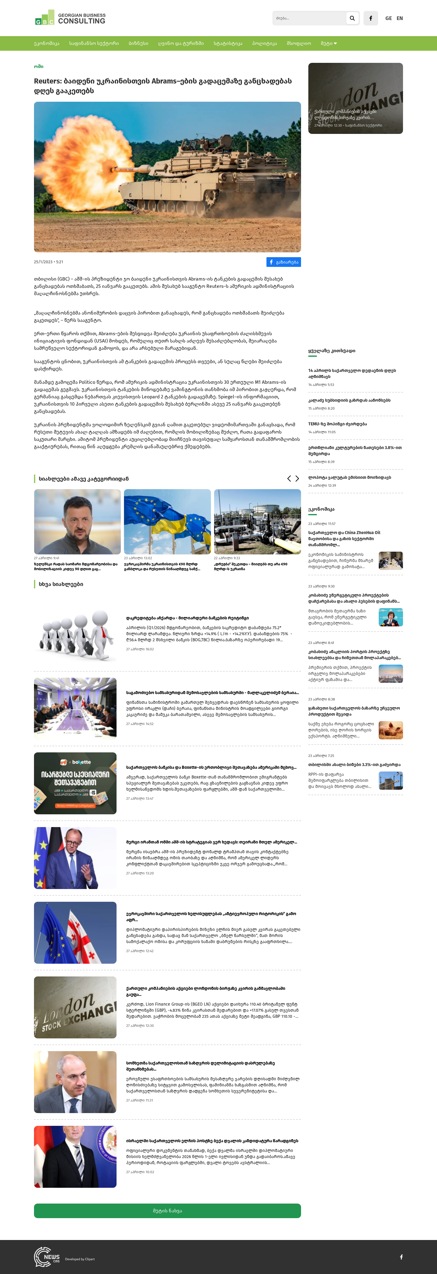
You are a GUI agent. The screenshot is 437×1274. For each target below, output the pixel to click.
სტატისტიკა (228, 43)
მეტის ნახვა (167, 1211)
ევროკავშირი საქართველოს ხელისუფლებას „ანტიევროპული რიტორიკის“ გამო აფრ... (211, 916)
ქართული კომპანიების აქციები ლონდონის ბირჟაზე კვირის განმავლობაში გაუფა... (205, 991)
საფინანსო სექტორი (94, 43)
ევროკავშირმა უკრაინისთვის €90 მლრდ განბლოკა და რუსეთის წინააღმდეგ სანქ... (162, 566)
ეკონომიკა (46, 43)
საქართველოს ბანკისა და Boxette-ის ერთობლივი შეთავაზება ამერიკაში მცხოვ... (211, 767)
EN (400, 18)
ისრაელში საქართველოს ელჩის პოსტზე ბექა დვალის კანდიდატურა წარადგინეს (212, 1140)
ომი (38, 66)
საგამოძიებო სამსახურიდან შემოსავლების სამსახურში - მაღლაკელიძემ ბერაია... (212, 692)
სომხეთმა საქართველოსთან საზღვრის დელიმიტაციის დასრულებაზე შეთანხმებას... (200, 1066)
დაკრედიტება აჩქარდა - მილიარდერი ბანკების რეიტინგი (187, 618)
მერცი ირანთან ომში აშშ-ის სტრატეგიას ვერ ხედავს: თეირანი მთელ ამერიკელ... (211, 842)
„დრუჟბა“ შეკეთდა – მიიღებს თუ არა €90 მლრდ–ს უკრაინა (250, 566)
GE (388, 18)
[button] (289, 478)
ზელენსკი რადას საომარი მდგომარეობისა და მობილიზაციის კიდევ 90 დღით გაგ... (75, 566)
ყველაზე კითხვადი (331, 350)
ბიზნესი (138, 43)
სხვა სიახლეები (61, 584)
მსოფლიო (299, 43)
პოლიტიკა (264, 43)
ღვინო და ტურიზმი (181, 43)
